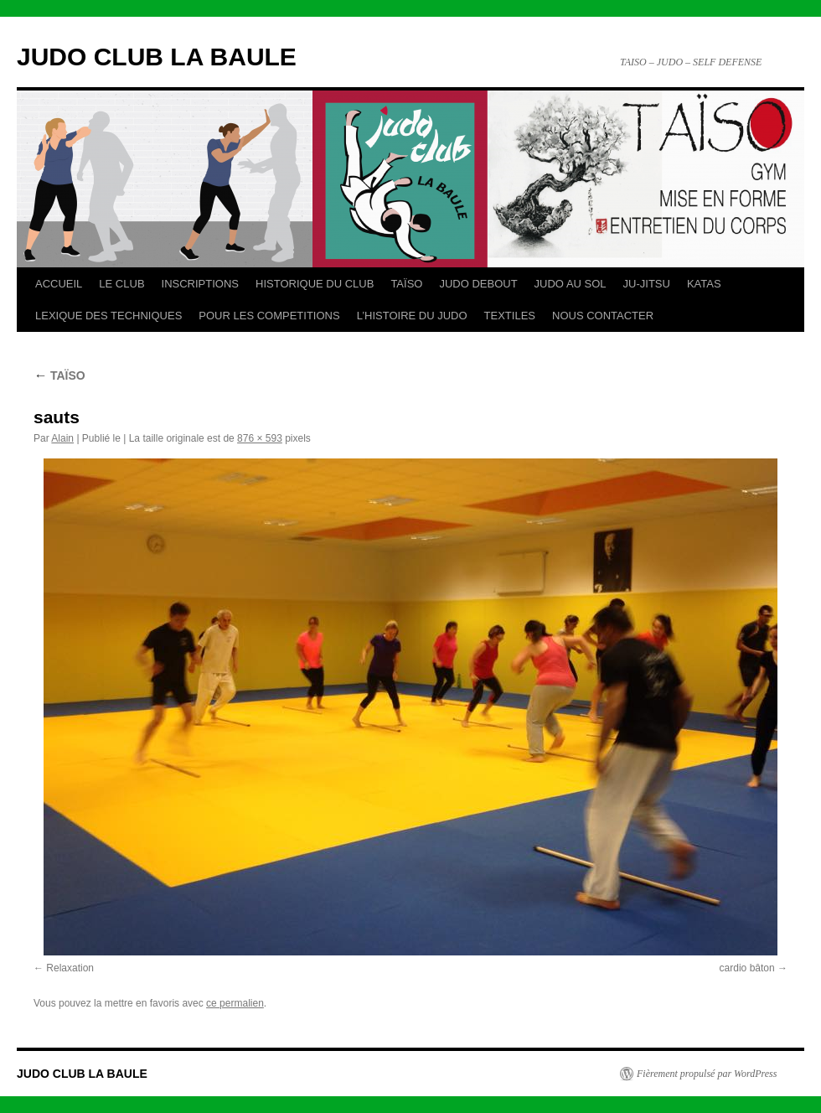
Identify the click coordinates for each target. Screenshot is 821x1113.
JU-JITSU (646, 283)
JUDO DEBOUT (478, 283)
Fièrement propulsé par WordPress (707, 1073)
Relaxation (70, 968)
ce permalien (235, 1003)
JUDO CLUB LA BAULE (157, 56)
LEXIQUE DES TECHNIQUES (108, 315)
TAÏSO (406, 283)
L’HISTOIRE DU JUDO (412, 315)
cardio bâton (747, 968)
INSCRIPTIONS (200, 283)
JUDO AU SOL (570, 283)
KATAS (704, 283)
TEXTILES (509, 315)
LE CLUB (121, 283)
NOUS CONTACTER (602, 315)
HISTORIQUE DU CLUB (315, 283)
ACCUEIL (58, 283)
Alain (62, 438)
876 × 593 (259, 438)
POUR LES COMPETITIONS (269, 315)
